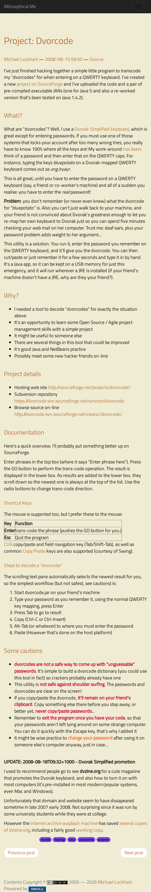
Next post (133, 852)
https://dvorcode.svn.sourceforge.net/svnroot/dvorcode (69, 400)
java (72, 839)
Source (96, 59)
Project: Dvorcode (38, 40)
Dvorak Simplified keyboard (102, 128)
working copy (89, 829)
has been (132, 148)
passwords (86, 839)
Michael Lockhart (21, 59)
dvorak (45, 839)
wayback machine (80, 823)
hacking (59, 839)
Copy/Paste (34, 551)
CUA (8, 544)
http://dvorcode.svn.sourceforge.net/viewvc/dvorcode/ (68, 414)
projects (103, 839)
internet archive (45, 823)
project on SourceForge (40, 83)
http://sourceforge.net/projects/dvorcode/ (89, 387)
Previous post (21, 852)
